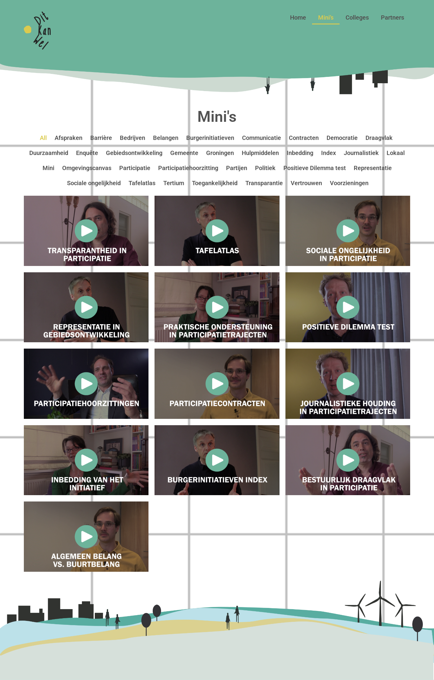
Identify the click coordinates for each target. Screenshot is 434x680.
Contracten (304, 137)
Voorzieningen (349, 183)
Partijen (236, 168)
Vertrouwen (306, 183)
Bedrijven (132, 137)
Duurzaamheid (48, 153)
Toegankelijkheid (215, 183)
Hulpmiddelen (260, 153)
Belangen (165, 137)
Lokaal (396, 153)
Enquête (87, 153)
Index (328, 153)
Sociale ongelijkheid (94, 183)
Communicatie (261, 137)
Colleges (357, 17)
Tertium (173, 183)
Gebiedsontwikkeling (134, 153)
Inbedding (300, 153)
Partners (392, 17)
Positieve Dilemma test (314, 168)
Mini (48, 168)
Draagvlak (379, 137)
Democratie (342, 137)
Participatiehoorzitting (188, 168)
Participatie (134, 168)
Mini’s (325, 17)
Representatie (373, 168)
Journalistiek (361, 153)
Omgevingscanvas (86, 168)
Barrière (101, 137)
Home (298, 17)
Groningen (220, 153)
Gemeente (184, 153)
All (43, 137)
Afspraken (68, 137)
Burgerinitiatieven (210, 137)
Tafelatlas (142, 183)
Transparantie (264, 183)
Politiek (265, 168)
